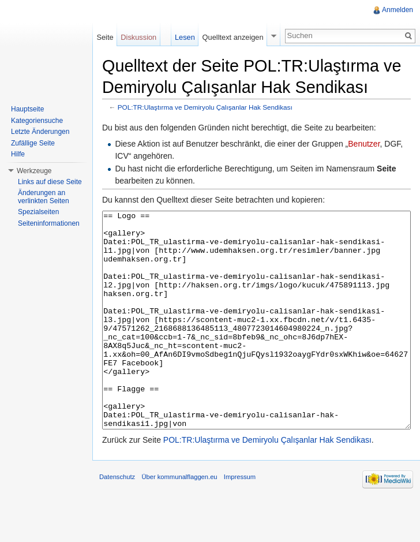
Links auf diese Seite (50, 182)
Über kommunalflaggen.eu (179, 520)
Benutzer (364, 143)
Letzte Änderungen (40, 132)
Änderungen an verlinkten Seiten (43, 197)
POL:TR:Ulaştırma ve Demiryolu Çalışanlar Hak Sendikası (205, 107)
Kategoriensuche (37, 121)
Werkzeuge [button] (34, 171)
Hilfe (18, 154)
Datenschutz (117, 520)
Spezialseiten (38, 212)
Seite (104, 37)
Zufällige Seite (33, 143)
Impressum (240, 520)
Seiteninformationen (49, 223)
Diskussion (138, 37)
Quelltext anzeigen (233, 37)
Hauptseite (27, 109)
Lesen (185, 37)
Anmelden (397, 10)
